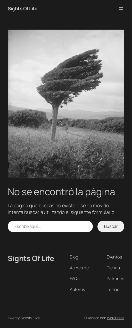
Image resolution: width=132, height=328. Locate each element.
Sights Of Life (22, 8)
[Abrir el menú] (121, 8)
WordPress (115, 317)
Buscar (111, 226)
